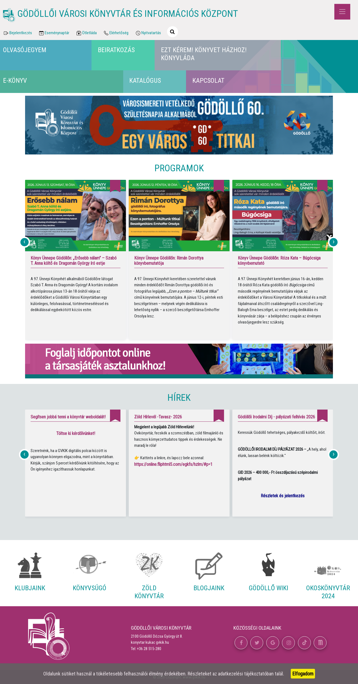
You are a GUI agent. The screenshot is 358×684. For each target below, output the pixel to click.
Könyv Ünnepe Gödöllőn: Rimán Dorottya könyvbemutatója (168, 260)
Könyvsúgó (89, 588)
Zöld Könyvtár (149, 592)
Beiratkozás (116, 50)
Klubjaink (30, 588)
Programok (179, 168)
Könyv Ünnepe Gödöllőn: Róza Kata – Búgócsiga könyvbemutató (279, 260)
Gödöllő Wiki (268, 588)
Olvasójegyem (24, 50)
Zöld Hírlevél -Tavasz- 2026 (158, 417)
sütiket (68, 674)
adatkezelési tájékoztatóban (246, 674)
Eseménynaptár (53, 33)
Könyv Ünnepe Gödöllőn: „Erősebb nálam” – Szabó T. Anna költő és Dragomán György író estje (74, 260)
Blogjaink (208, 588)
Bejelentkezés (17, 33)
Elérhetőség (116, 33)
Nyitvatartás (148, 33)
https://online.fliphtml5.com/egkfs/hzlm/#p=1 (173, 464)
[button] (241, 642)
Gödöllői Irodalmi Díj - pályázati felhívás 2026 (276, 417)
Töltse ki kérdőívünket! (75, 433)
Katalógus (145, 80)
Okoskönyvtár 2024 (328, 592)
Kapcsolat (208, 80)
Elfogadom (302, 674)
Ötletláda (86, 33)
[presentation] (24, 242)
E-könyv (15, 80)
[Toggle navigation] (342, 12)
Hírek (179, 397)
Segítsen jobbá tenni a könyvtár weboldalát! (68, 417)
